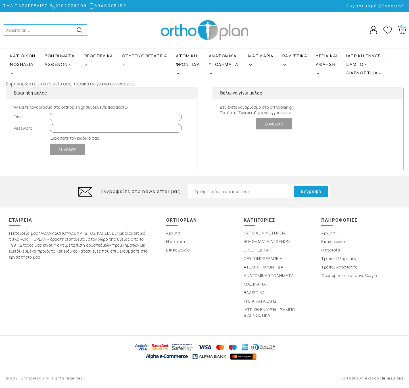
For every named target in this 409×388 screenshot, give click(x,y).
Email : (19, 116)
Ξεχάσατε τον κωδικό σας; (75, 138)
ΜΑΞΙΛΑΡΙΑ (261, 56)
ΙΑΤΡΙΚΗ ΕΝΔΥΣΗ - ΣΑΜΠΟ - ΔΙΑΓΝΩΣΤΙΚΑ (366, 64)
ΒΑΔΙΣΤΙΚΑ (295, 56)
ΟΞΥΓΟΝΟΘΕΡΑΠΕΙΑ (145, 56)
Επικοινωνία (178, 250)
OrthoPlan (204, 30)
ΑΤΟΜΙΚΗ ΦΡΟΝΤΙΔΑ (188, 60)
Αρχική (173, 233)
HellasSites (391, 378)
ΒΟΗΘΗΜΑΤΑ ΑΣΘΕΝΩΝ (60, 60)
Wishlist (387, 30)
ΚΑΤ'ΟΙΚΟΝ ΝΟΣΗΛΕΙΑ (23, 60)
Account (373, 30)
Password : (24, 128)
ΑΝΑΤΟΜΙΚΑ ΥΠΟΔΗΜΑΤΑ (224, 60)
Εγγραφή (393, 6)
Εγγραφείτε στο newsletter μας (140, 191)
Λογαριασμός (363, 6)
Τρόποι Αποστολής (339, 267)
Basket (401, 29)
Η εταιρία (175, 241)
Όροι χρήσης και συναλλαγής (350, 275)
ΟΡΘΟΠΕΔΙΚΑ (98, 56)
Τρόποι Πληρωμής (339, 258)
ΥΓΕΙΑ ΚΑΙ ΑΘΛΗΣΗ (327, 60)
